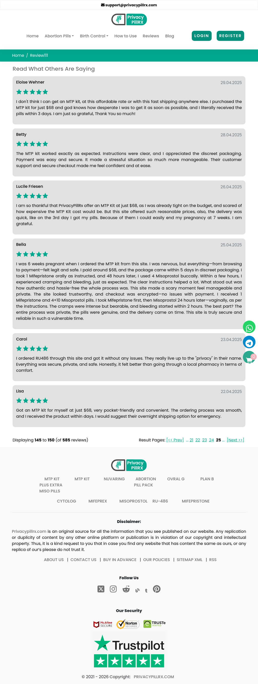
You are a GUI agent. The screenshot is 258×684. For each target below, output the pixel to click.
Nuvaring (114, 479)
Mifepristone (196, 501)
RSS (212, 560)
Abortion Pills (58, 36)
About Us (54, 560)
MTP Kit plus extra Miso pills (50, 485)
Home (33, 36)
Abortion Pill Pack (145, 482)
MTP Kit (82, 479)
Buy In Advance (120, 560)
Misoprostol (133, 501)
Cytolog (66, 501)
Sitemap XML (189, 560)
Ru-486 (160, 501)
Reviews (151, 36)
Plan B (207, 479)
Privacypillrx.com (29, 531)
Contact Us (83, 560)
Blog (169, 36)
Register (230, 36)
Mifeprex (97, 501)
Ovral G (176, 479)
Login (201, 36)
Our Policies (156, 560)
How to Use (125, 36)
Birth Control (92, 36)
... (187, 440)
